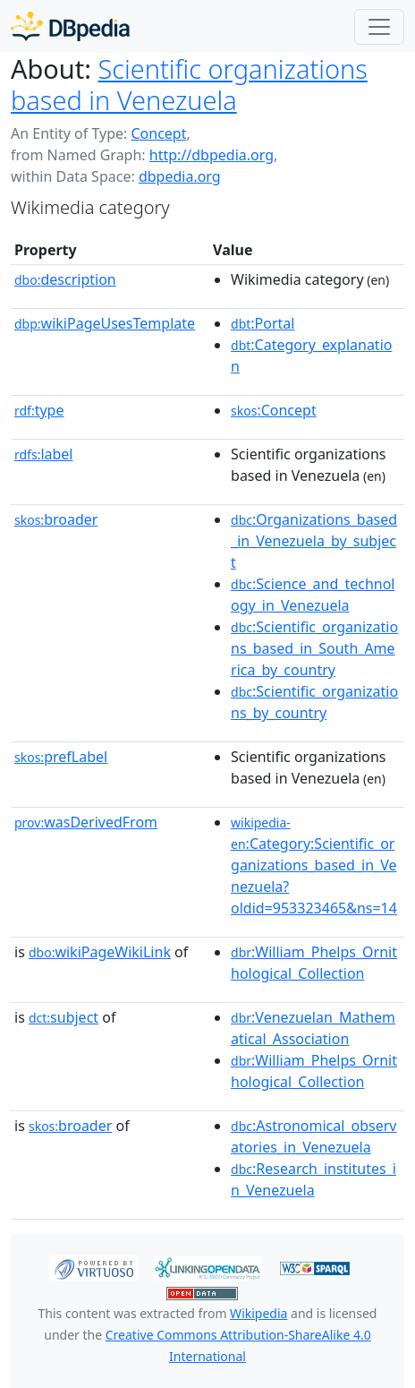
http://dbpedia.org (211, 155)
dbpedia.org (180, 176)
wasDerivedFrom (85, 822)
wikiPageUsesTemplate (104, 323)
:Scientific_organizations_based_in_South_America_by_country (314, 648)
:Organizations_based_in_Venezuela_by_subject (314, 541)
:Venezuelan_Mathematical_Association (313, 1028)
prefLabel (60, 757)
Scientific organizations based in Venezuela (189, 84)
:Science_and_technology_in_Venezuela (312, 594)
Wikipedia (258, 1313)
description (65, 279)
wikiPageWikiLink (100, 952)
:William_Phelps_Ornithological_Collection (314, 962)
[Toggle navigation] (379, 27)
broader (55, 519)
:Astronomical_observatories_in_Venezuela (313, 1136)
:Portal (262, 323)
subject (63, 1017)
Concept (158, 133)
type (39, 410)
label (43, 454)
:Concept (274, 410)
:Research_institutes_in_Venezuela (313, 1179)
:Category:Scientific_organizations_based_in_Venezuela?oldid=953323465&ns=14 (314, 866)
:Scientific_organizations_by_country (314, 702)
